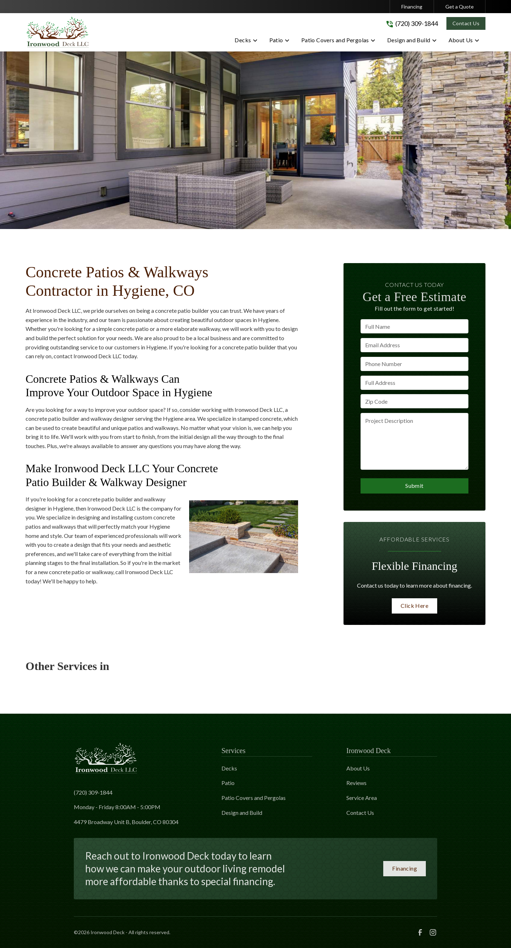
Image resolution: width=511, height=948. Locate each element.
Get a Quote (459, 7)
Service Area (361, 797)
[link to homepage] (57, 32)
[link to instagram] (433, 932)
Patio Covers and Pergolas (253, 797)
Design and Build (241, 812)
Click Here (414, 605)
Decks (229, 768)
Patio (228, 782)
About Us (358, 768)
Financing (411, 7)
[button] (246, 41)
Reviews (356, 782)
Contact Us (465, 23)
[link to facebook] (420, 932)
